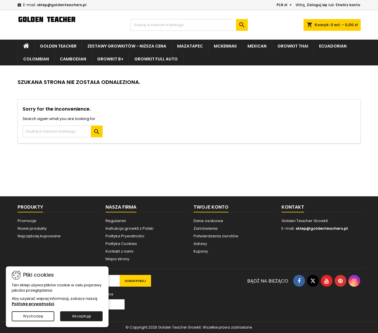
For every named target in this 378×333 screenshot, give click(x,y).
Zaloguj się (317, 4)
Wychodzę (33, 316)
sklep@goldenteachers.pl (62, 4)
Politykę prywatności (33, 304)
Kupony (201, 251)
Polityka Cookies (121, 243)
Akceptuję (81, 316)
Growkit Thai (292, 46)
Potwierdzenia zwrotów (216, 236)
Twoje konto (211, 207)
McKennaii (225, 46)
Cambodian (73, 59)
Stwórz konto (347, 4)
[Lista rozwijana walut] (285, 5)
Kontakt (293, 207)
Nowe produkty (32, 228)
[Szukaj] (189, 25)
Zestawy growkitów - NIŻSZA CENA (126, 46)
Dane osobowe (208, 221)
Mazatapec (190, 46)
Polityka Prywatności (125, 236)
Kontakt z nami (119, 251)
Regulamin (116, 221)
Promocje (27, 221)
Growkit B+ (110, 59)
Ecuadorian (333, 46)
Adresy (200, 243)
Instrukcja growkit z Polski (129, 228)
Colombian (36, 59)
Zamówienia (206, 228)
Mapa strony (117, 259)
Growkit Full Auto (156, 59)
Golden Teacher (58, 46)
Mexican (257, 46)
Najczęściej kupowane (39, 236)
